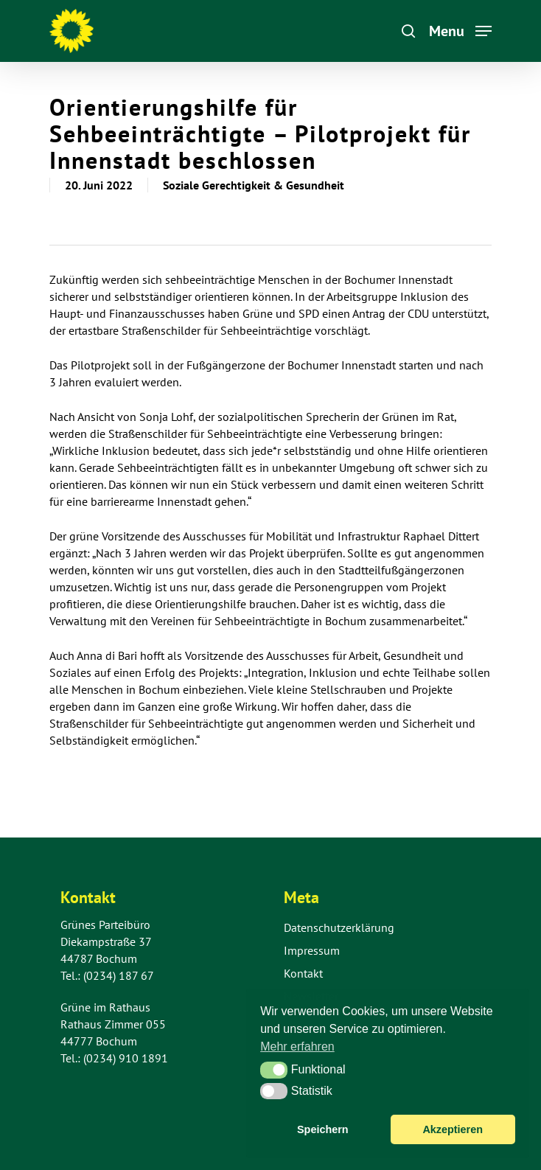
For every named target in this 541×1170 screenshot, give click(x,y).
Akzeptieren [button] (452, 1129)
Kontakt (303, 973)
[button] (273, 1070)
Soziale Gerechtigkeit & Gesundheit (253, 185)
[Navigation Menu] (460, 29)
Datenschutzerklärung (339, 927)
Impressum (312, 950)
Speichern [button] (323, 1129)
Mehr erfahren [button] (297, 1046)
